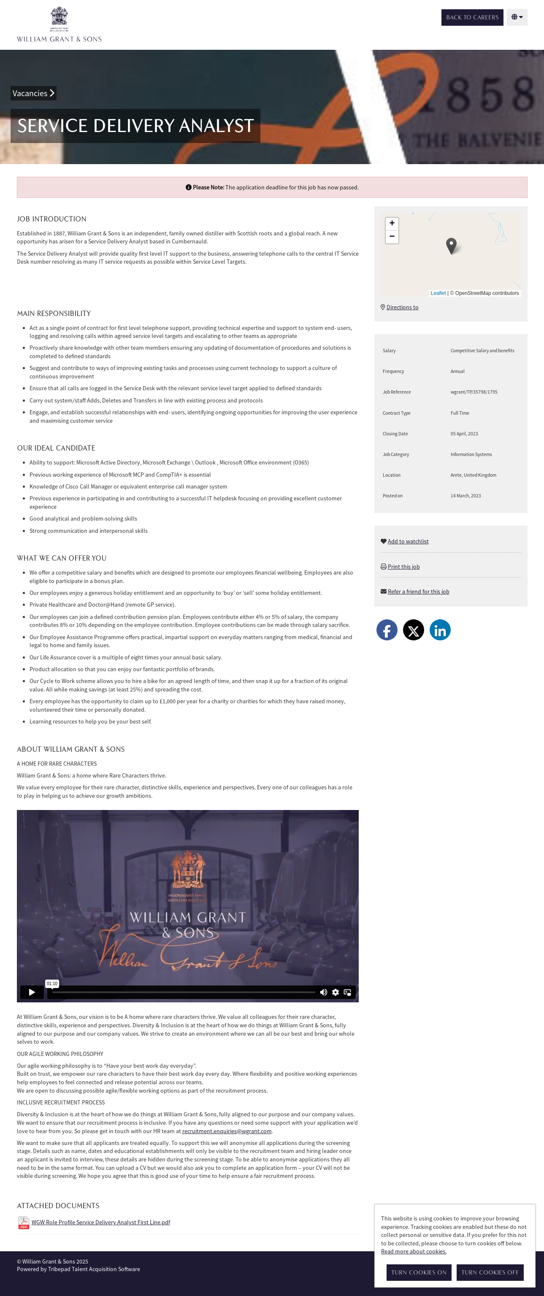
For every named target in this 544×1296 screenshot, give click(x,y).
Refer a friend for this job (418, 591)
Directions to (403, 307)
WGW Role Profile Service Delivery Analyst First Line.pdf (101, 1222)
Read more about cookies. (414, 1251)
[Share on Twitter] (413, 629)
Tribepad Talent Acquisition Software (94, 1269)
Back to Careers (472, 17)
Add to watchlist (408, 541)
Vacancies (33, 93)
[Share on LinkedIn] (440, 629)
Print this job (404, 566)
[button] (451, 246)
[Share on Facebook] (387, 629)
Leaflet (438, 293)
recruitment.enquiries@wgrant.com (227, 1131)
